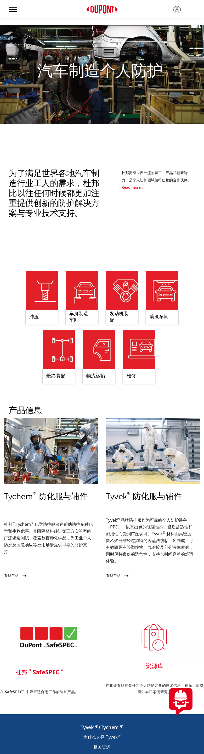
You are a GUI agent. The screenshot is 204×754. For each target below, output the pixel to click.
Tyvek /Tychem (102, 727)
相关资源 (102, 747)
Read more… (133, 187)
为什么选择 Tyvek (102, 737)
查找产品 (11, 575)
